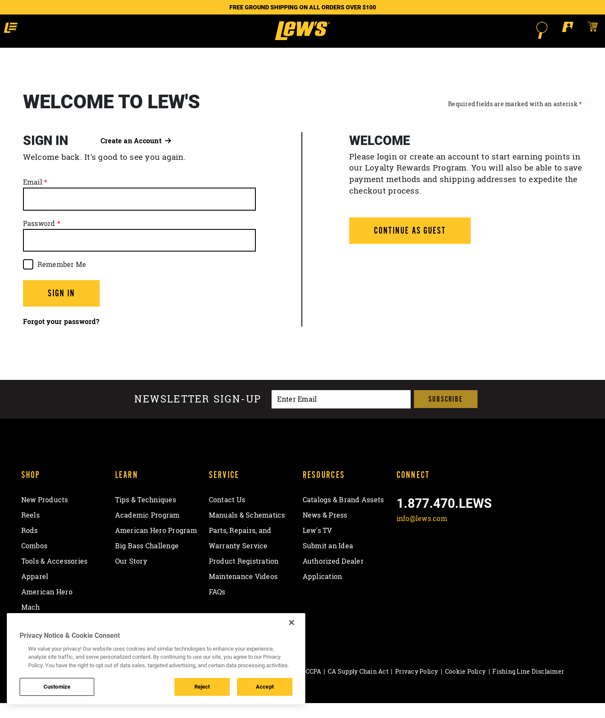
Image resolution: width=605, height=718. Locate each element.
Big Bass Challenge (147, 561)
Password (39, 238)
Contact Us (227, 515)
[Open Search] (480, 30)
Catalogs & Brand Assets (343, 515)
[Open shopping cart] (529, 29)
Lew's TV (317, 545)
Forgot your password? (61, 337)
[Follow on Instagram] (449, 553)
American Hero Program (156, 545)
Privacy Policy (416, 687)
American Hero (46, 607)
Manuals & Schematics (247, 530)
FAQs (217, 607)
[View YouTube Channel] (471, 553)
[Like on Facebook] (405, 553)
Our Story (131, 576)
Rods (29, 545)
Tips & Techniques (145, 515)
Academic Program (147, 530)
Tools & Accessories (54, 576)
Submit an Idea (328, 561)
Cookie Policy (465, 687)
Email (32, 197)
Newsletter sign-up (197, 414)
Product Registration (244, 576)
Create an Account (136, 155)
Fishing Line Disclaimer (528, 687)
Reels (30, 530)
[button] (76, 29)
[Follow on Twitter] (427, 553)
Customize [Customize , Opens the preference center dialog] (56, 686)
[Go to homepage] (302, 38)
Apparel (35, 591)
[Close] (291, 622)
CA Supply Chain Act (358, 687)
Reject (202, 686)
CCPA (313, 687)
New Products (44, 515)
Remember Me (62, 279)
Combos (34, 561)
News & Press (325, 530)
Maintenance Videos (243, 591)
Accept (265, 686)
